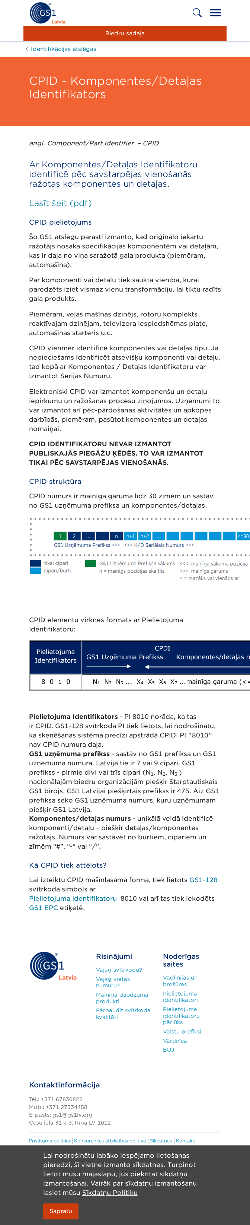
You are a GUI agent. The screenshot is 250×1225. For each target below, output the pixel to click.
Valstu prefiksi (182, 1032)
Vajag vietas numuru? (113, 982)
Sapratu (60, 1211)
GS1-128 (203, 880)
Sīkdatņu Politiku (110, 1192)
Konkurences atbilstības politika (110, 1141)
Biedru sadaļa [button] (125, 33)
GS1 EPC (44, 907)
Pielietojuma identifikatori (180, 997)
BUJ (168, 1050)
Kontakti (185, 1141)
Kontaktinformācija (64, 1085)
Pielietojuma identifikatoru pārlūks (181, 1015)
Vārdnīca (175, 1041)
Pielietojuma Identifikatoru (74, 898)
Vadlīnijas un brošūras (180, 981)
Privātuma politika (49, 1141)
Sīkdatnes (161, 1141)
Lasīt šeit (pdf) (60, 203)
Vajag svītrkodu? (119, 970)
